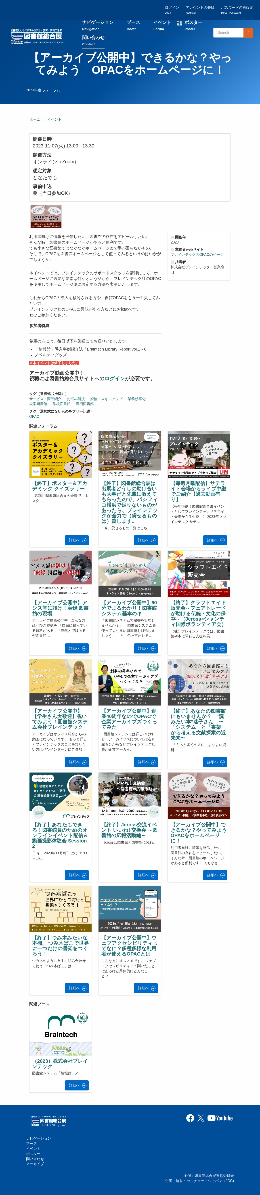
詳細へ (74, 540)
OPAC (34, 417)
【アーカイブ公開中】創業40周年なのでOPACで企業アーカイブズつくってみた (129, 720)
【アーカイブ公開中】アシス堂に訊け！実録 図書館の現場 (60, 608)
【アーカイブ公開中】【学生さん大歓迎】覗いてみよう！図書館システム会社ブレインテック (60, 720)
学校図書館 (62, 404)
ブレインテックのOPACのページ (197, 255)
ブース (133, 26)
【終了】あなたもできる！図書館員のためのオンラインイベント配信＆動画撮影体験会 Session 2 (60, 835)
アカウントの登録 (200, 10)
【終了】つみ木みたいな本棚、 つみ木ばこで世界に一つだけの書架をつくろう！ (60, 946)
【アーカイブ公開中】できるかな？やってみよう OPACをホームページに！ (201, 833)
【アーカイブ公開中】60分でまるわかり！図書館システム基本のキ (129, 608)
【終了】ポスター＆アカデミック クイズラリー (59, 486)
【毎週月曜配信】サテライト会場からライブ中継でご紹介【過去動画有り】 (198, 492)
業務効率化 (137, 399)
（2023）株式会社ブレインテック (60, 1063)
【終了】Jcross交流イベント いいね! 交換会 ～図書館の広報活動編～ (129, 830)
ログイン (172, 10)
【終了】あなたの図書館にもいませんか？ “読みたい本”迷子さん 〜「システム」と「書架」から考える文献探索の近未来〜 (198, 725)
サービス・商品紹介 (45, 399)
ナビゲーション (97, 26)
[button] (46, 217)
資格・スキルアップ (106, 399)
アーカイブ (35, 1164)
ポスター (193, 26)
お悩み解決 (76, 399)
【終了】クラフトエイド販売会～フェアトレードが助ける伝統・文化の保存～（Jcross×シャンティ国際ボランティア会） (198, 614)
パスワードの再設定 (237, 10)
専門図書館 (85, 404)
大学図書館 (38, 404)
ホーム (34, 120)
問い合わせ (93, 41)
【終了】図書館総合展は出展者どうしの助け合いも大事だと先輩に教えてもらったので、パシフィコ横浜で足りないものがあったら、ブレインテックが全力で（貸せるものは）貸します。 (129, 502)
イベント (162, 26)
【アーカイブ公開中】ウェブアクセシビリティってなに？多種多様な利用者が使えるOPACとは (129, 946)
